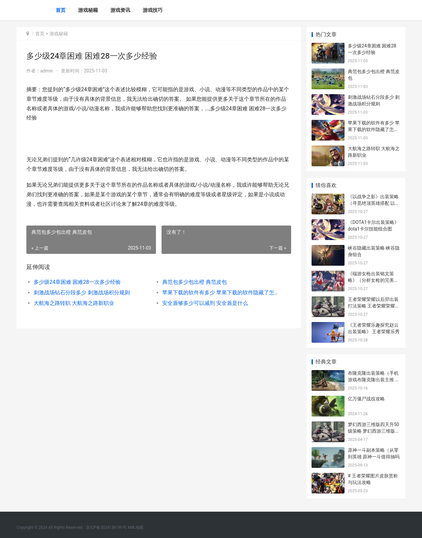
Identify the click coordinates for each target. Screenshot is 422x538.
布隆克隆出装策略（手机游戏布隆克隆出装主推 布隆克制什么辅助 (374, 379)
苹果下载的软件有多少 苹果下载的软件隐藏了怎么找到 (219, 292)
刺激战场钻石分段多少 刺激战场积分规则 (82, 292)
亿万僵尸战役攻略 (366, 398)
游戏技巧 (153, 10)
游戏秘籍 (88, 10)
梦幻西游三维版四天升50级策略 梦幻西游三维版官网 (374, 431)
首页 (61, 10)
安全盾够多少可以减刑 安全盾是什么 (204, 303)
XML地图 (135, 527)
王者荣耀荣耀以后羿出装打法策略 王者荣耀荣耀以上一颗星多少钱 (374, 306)
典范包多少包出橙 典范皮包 (194, 282)
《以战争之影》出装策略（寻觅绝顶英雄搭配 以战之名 (374, 203)
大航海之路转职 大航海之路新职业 (74, 303)
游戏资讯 (120, 10)
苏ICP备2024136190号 (106, 527)
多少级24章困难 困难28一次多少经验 (77, 282)
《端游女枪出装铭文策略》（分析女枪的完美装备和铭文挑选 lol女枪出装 (374, 280)
